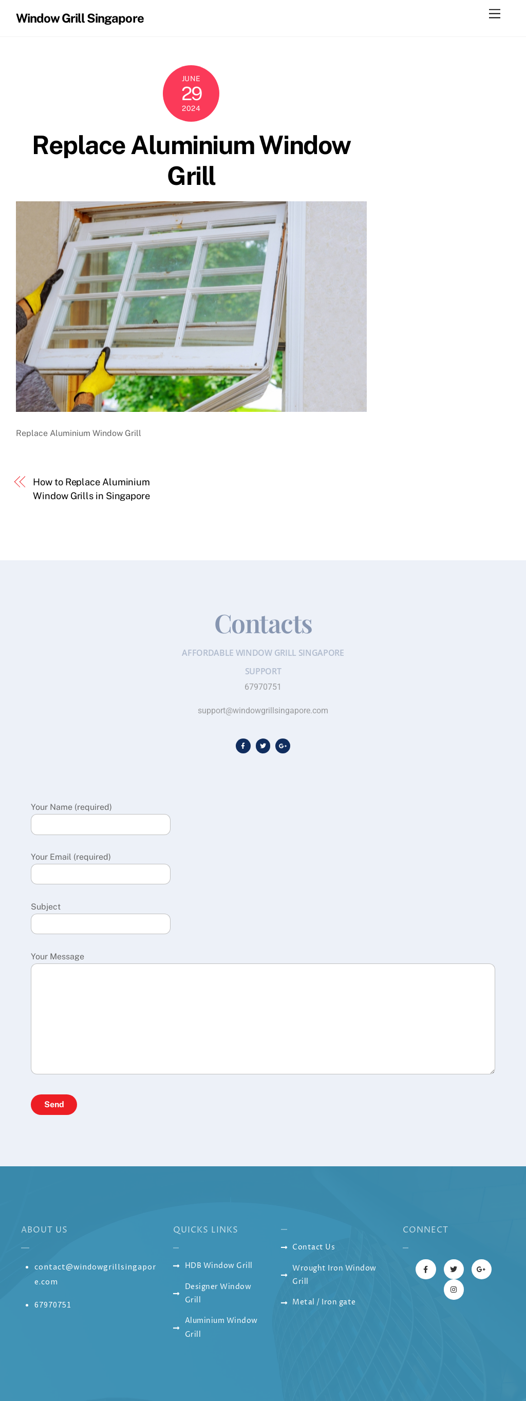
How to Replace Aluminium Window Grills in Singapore (91, 489)
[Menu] (494, 14)
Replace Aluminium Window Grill (191, 160)
